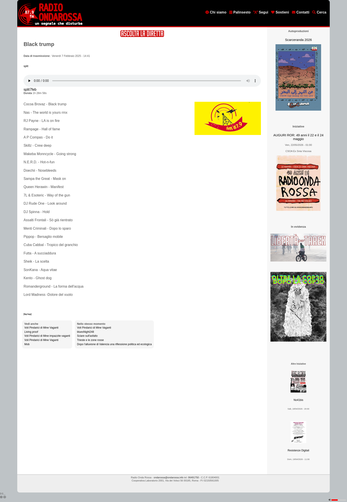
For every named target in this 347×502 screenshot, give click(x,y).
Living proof (31, 331)
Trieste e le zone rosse (90, 340)
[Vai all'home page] (50, 24)
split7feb (29, 89)
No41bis (298, 400)
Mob (26, 344)
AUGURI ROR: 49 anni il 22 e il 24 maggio (298, 137)
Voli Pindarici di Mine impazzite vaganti (47, 335)
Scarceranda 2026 (298, 40)
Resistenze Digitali (298, 450)
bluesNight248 (85, 331)
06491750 (193, 477)
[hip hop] (27, 314)
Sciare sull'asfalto (87, 335)
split (25, 66)
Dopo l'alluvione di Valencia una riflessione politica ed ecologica (114, 344)
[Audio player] (142, 81)
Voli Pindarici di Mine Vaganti (41, 327)
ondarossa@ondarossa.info (168, 477)
